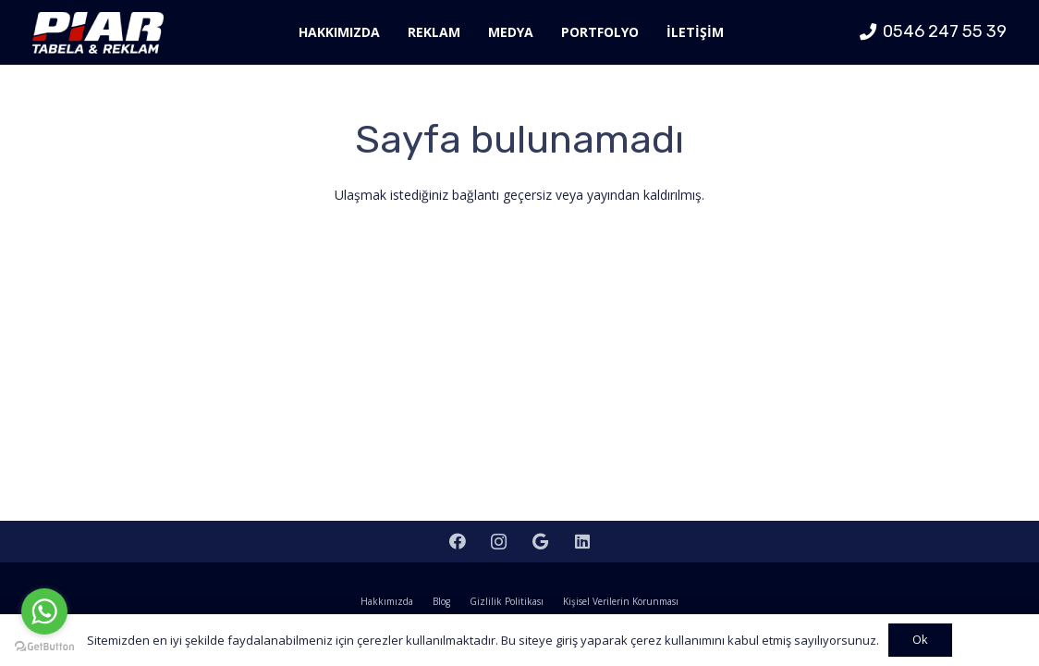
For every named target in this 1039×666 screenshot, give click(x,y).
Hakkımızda (387, 601)
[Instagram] (499, 541)
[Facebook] (457, 541)
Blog (441, 601)
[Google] (540, 541)
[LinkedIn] (582, 541)
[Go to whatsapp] (44, 611)
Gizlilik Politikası (507, 601)
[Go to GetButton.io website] (44, 647)
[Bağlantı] (98, 33)
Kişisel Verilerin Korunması (620, 601)
